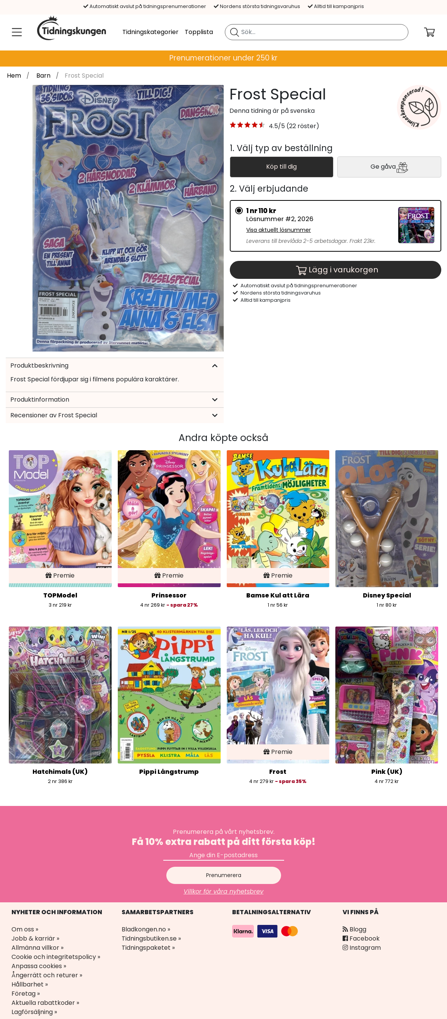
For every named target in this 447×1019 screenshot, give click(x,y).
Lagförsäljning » (34, 1012)
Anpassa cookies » (38, 966)
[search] (316, 32)
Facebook (361, 938)
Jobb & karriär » (35, 938)
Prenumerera (223, 875)
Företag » (25, 993)
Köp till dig (281, 166)
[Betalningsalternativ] (266, 930)
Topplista (199, 32)
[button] (247, 126)
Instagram (362, 947)
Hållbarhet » (29, 984)
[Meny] (15, 32)
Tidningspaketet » (148, 947)
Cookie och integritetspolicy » (55, 956)
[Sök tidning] (234, 32)
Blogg (354, 929)
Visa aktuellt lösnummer (278, 230)
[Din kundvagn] (435, 32)
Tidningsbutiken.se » (151, 938)
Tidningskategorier (150, 32)
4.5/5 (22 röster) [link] (294, 126)
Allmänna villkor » (37, 947)
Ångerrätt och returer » (46, 975)
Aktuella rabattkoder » (45, 1002)
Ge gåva (389, 167)
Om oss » (24, 929)
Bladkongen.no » (146, 929)
